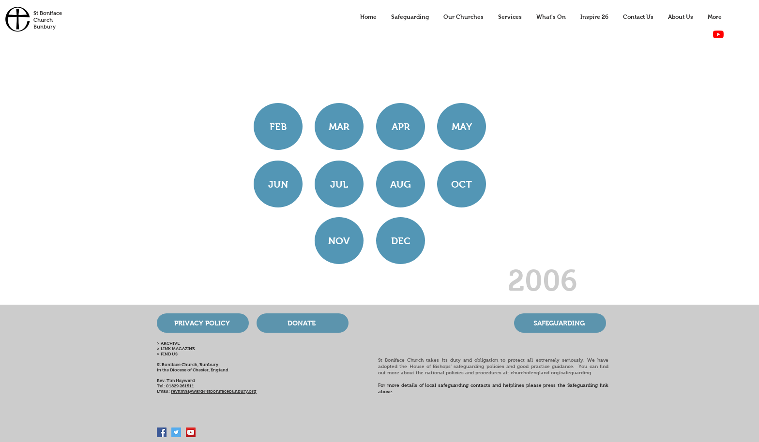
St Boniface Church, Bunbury (187, 364)
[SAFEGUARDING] (560, 323)
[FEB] (278, 126)
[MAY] (461, 126)
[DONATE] (303, 323)
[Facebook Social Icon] (162, 432)
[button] (400, 240)
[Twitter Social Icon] (176, 432)
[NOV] (339, 240)
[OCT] (461, 184)
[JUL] (339, 184)
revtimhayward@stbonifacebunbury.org (214, 391)
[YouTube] (718, 34)
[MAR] (339, 126)
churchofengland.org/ (536, 372)
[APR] (400, 126)
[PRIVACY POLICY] (203, 323)
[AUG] (400, 184)
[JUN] (278, 184)
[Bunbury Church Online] (191, 432)
